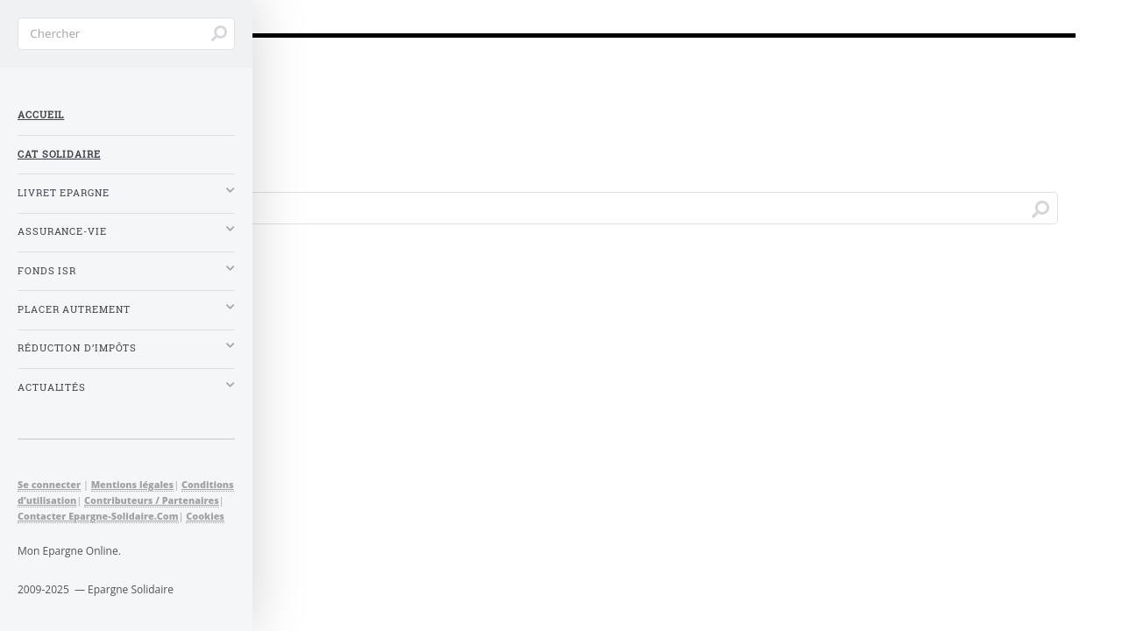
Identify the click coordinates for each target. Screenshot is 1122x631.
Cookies (205, 515)
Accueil (41, 115)
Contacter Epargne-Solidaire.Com (98, 515)
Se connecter (49, 484)
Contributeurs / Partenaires (151, 500)
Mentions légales (132, 484)
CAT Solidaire (59, 154)
